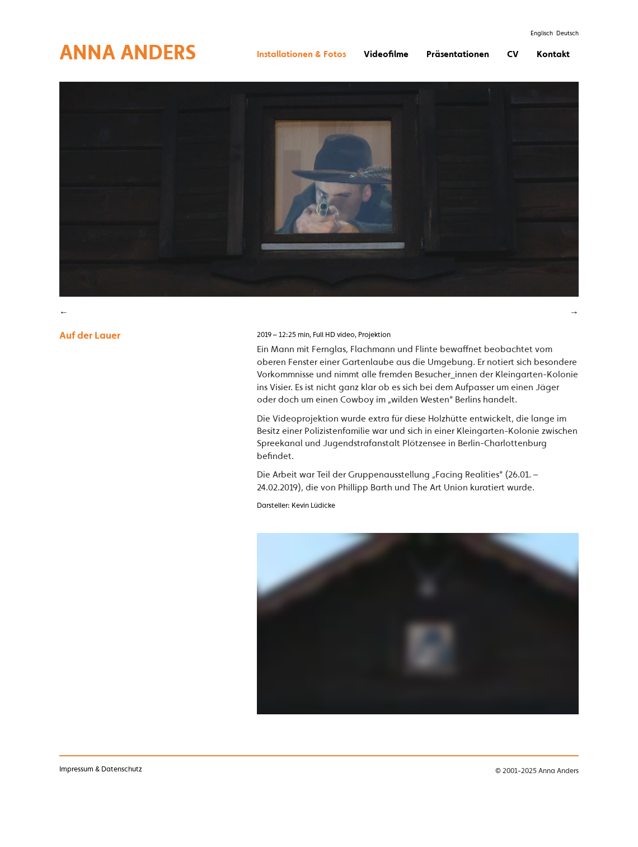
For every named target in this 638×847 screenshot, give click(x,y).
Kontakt (553, 53)
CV (513, 53)
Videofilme (386, 53)
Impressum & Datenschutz (100, 769)
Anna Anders (127, 51)
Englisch (542, 33)
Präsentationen (457, 53)
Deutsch (567, 33)
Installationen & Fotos (301, 53)
